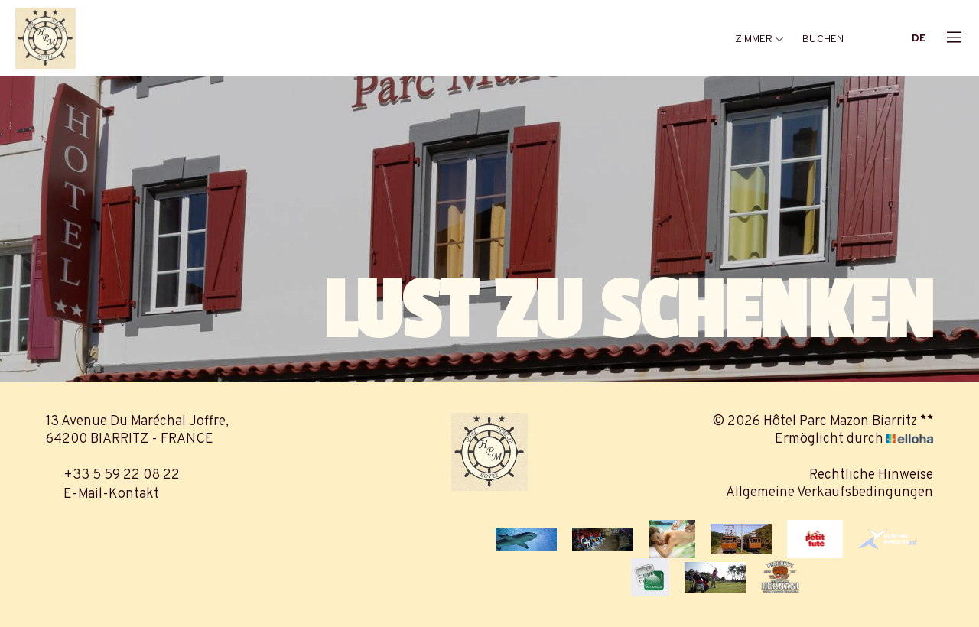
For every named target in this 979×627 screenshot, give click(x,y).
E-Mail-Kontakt (102, 494)
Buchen (823, 39)
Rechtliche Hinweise (871, 475)
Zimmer (760, 39)
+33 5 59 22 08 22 (113, 475)
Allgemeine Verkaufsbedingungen (829, 493)
